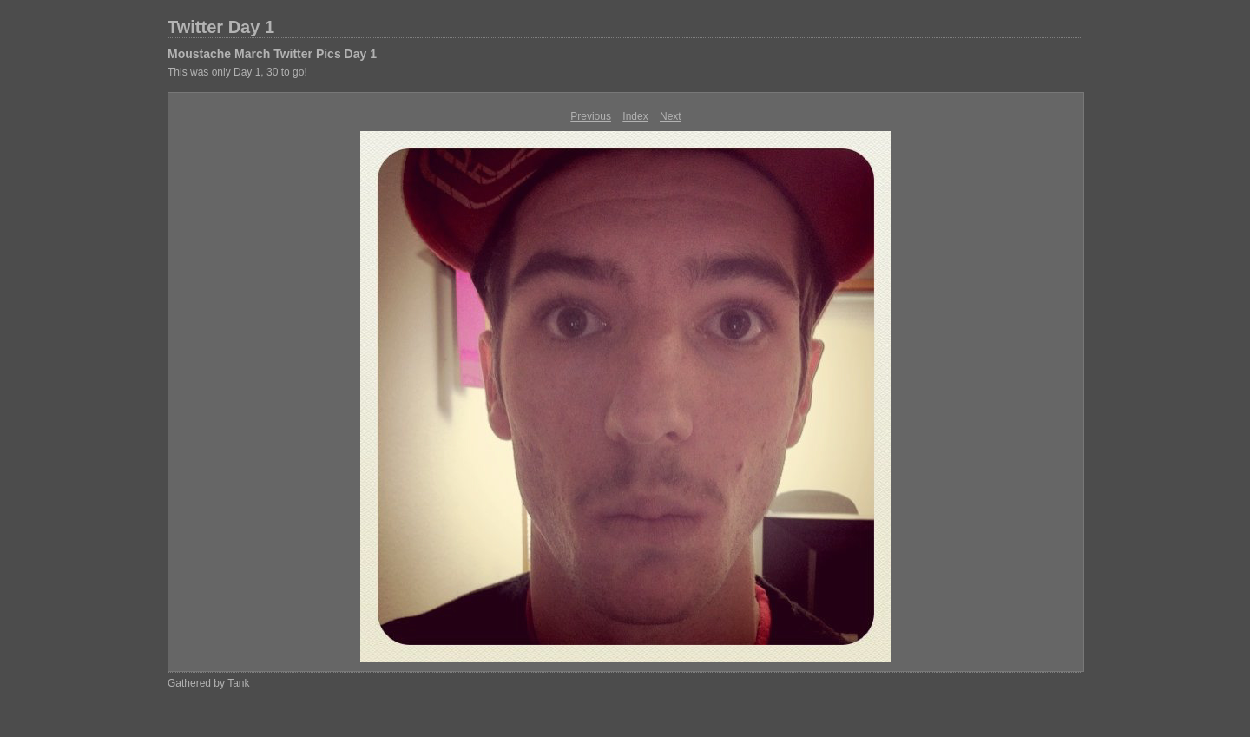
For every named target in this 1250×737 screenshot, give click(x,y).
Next (670, 116)
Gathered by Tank (209, 683)
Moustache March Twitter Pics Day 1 (272, 54)
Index (635, 116)
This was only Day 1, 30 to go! (237, 72)
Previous (590, 116)
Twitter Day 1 (221, 26)
